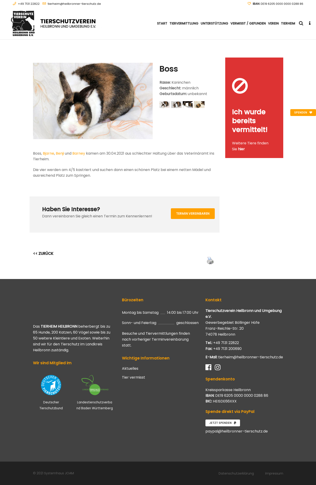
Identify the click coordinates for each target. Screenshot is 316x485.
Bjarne (48, 153)
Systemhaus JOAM (59, 473)
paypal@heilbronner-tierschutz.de (236, 431)
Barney (78, 153)
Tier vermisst (133, 377)
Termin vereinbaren (193, 213)
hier (241, 149)
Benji (60, 153)
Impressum (274, 473)
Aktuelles (130, 368)
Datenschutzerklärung (236, 473)
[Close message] (280, 61)
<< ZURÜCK (43, 253)
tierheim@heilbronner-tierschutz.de (74, 4)
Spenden (303, 112)
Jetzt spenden (222, 423)
